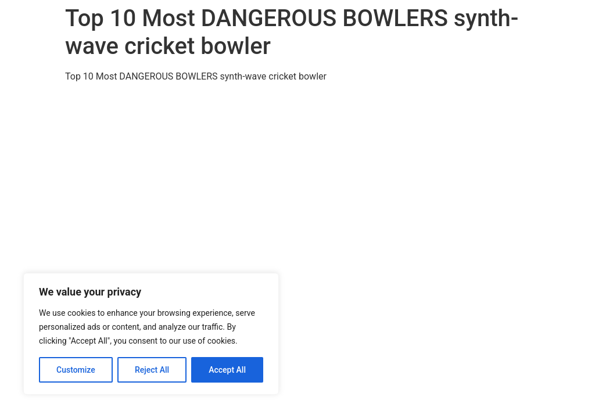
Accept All (227, 369)
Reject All (152, 369)
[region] (151, 334)
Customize (75, 369)
